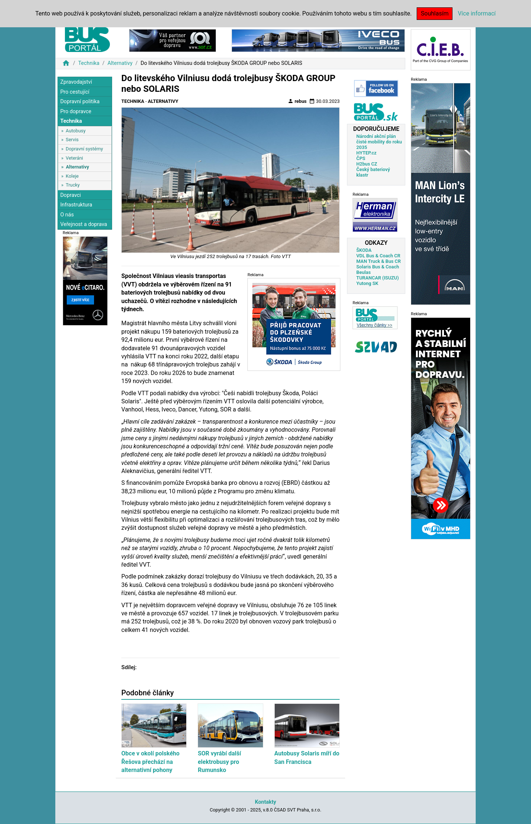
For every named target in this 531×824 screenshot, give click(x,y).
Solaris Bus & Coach (377, 267)
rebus (297, 101)
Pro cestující (74, 92)
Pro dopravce (75, 111)
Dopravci (70, 195)
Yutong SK (367, 283)
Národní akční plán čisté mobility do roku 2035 (379, 141)
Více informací (477, 13)
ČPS (360, 158)
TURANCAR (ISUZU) (377, 278)
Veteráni (74, 158)
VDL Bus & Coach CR (378, 255)
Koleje (72, 176)
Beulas (363, 272)
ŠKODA (363, 250)
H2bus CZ (366, 164)
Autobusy (76, 130)
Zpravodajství (76, 82)
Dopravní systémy (84, 149)
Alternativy (119, 63)
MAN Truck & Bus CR (378, 261)
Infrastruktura (76, 205)
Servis (72, 139)
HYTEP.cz (366, 153)
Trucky (73, 185)
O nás (67, 215)
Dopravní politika (80, 101)
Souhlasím (434, 13)
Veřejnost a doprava (83, 224)
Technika (89, 63)
